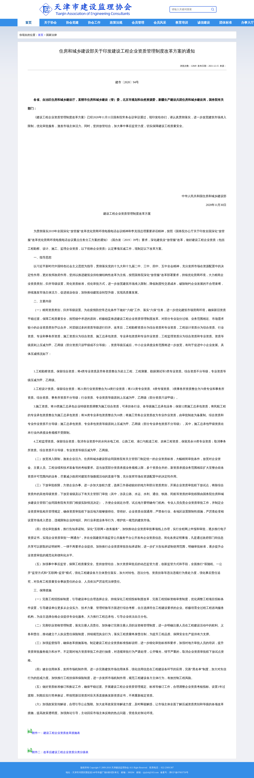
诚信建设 (203, 22)
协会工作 (94, 22)
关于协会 (50, 22)
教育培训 (181, 22)
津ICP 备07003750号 (178, 772)
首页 (28, 22)
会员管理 (138, 22)
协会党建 (72, 22)
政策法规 (116, 22)
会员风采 (160, 22)
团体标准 (225, 22)
